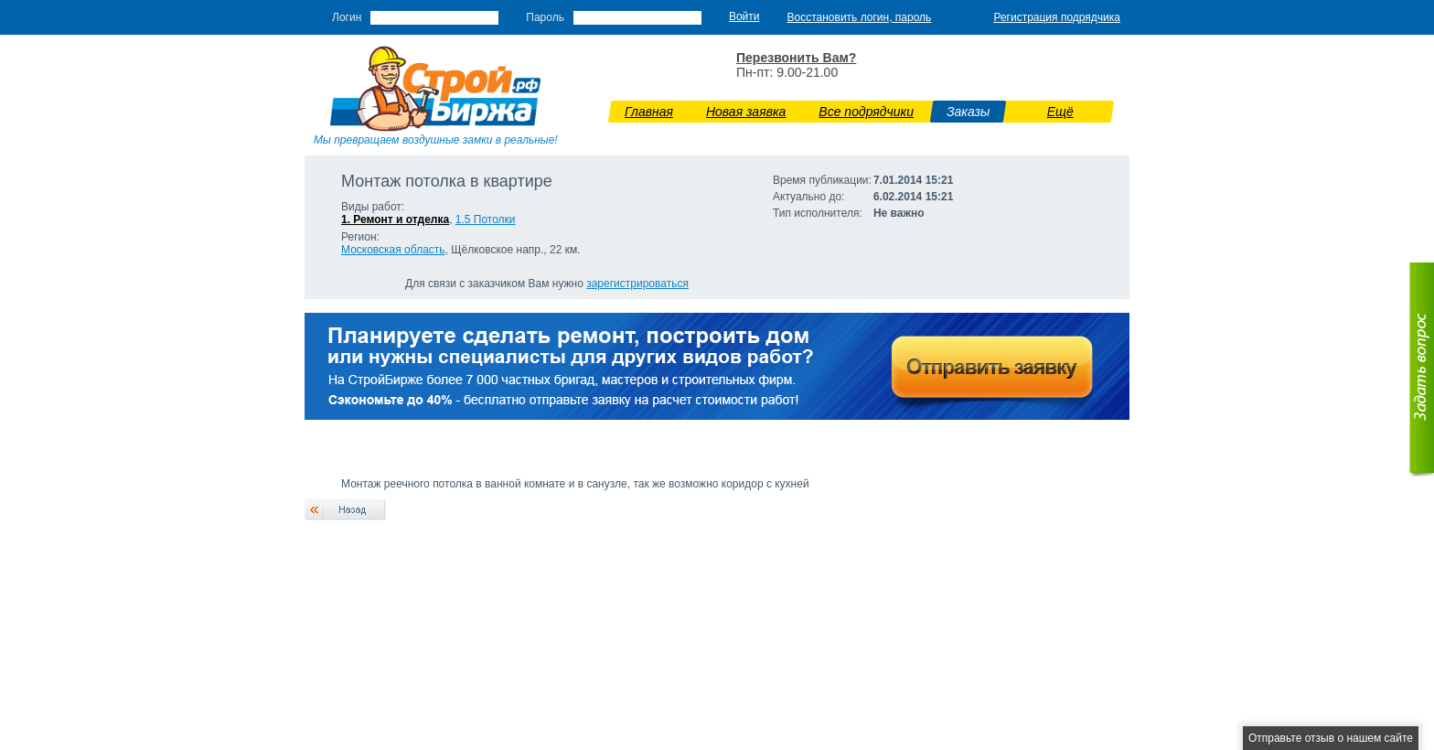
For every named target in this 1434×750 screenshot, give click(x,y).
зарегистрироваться (637, 283)
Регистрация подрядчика (1056, 17)
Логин (346, 17)
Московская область (393, 249)
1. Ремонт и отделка (395, 219)
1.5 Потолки (485, 219)
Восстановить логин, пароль (859, 17)
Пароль (545, 17)
